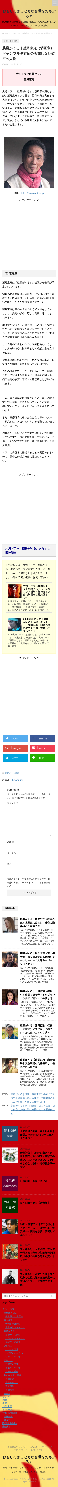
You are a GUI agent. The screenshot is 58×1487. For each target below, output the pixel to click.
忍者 (4, 1403)
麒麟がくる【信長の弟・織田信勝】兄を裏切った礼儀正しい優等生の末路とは (37, 1063)
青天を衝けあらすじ (15, 1327)
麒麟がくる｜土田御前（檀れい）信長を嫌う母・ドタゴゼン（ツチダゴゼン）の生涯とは (37, 995)
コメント (12, 803)
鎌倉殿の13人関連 (14, 1316)
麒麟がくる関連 (12, 773)
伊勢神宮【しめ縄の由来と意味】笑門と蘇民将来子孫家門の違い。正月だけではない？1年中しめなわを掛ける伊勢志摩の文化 (37, 1159)
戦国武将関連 (9, 1423)
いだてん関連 (11, 1349)
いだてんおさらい (14, 1353)
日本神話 (7, 1409)
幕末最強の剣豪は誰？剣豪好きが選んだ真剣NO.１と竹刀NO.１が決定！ (37, 1135)
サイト (10, 864)
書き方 (7, 1420)
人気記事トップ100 (38, 1447)
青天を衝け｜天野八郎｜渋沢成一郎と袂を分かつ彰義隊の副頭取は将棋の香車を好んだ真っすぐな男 (37, 1254)
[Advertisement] (29, 230)
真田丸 (7, 1393)
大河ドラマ (8, 1309)
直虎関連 (9, 1379)
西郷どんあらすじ (14, 1368)
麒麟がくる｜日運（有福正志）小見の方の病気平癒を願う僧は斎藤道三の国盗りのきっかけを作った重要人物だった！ (33, 1098)
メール (11, 853)
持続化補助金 (9, 1413)
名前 (10, 842)
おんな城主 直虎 (12, 1375)
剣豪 (4, 1400)
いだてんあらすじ (14, 1357)
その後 (6, 1397)
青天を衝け (9, 1320)
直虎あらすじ (11, 1382)
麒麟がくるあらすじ (15, 1338)
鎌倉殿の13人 (10, 1313)
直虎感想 (9, 1386)
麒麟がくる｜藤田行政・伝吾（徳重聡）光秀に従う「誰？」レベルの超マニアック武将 (37, 1029)
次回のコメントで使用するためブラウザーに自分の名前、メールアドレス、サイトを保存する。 (28, 882)
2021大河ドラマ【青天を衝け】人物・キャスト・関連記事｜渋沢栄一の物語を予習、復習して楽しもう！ (37, 1229)
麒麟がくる (9, 1331)
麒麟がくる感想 (13, 1342)
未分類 (6, 1426)
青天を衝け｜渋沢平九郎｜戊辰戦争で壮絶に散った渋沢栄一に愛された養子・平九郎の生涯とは (37, 1279)
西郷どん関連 (11, 1364)
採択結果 (8, 1416)
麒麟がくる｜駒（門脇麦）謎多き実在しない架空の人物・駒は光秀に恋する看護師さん (33, 1109)
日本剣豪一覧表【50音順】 (35, 1203)
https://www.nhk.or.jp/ (32, 193)
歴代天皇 (7, 1406)
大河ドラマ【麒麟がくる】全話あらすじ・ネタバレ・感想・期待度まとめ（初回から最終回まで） (36, 592)
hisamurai (17, 780)
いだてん (8, 1346)
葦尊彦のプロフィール (17, 1447)
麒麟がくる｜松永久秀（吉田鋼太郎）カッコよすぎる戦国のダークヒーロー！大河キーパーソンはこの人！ (37, 958)
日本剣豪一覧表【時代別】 (35, 1181)
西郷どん (8, 1360)
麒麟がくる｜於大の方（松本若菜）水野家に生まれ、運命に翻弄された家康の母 (37, 922)
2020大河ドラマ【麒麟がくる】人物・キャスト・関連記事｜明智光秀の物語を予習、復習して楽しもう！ (36, 625)
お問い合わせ (36, 1450)
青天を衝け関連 (13, 1324)
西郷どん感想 (11, 1371)
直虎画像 (9, 1390)
